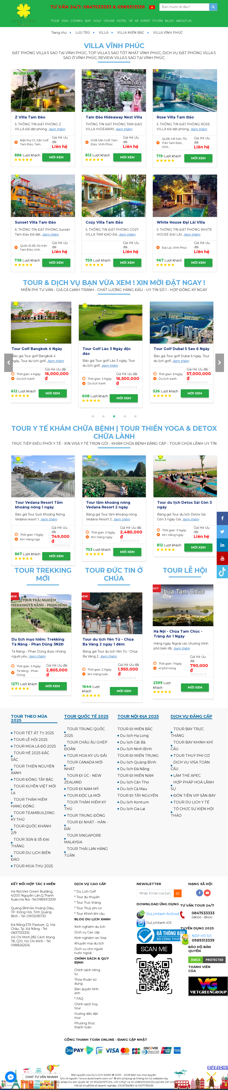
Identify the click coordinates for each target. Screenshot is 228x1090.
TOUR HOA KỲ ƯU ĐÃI (87, 756)
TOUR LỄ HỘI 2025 (31, 740)
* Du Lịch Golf (85, 891)
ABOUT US (184, 20)
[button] (92, 416)
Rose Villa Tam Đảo (175, 117)
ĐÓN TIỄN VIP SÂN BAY (194, 795)
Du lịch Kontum (134, 802)
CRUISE (109, 20)
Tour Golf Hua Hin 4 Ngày (181, 349)
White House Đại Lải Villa (181, 222)
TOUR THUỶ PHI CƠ (191, 756)
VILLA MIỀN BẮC (130, 33)
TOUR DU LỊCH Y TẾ (191, 802)
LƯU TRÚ (82, 33)
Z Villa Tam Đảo (30, 117)
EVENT (145, 20)
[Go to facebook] (10, 1076)
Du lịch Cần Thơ (134, 782)
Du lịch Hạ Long (134, 736)
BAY (88, 20)
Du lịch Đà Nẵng (134, 769)
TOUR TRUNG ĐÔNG (86, 815)
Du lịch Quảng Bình (138, 762)
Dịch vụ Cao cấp (87, 932)
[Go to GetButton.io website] (11, 1085)
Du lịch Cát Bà (132, 742)
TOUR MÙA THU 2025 (33, 866)
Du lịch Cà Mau (133, 789)
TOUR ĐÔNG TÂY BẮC (33, 779)
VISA (64, 20)
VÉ (131, 20)
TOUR (55, 20)
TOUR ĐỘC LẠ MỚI (84, 795)
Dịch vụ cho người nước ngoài (88, 951)
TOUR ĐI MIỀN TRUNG (138, 756)
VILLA (103, 33)
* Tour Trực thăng (87, 903)
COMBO (76, 20)
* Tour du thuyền (87, 897)
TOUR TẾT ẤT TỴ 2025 (34, 733)
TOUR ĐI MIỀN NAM (135, 775)
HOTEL (122, 20)
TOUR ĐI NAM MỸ (83, 789)
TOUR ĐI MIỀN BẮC (135, 729)
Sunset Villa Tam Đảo (35, 222)
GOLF (97, 20)
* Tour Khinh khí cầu (89, 914)
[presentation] (8, 363)
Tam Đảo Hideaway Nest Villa (114, 117)
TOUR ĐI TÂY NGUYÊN (137, 795)
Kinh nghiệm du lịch (89, 927)
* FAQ (78, 999)
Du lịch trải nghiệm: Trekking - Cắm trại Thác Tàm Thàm (39, 644)
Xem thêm (57, 129)
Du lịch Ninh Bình (136, 749)
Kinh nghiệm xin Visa (90, 938)
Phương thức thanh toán (84, 1025)
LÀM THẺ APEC (187, 775)
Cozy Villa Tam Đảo (104, 222)
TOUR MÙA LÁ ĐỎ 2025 (35, 746)
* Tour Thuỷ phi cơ (88, 908)
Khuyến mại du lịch (89, 943)
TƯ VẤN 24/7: (97, 7)
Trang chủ (59, 33)
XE (137, 20)
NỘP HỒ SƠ (201, 936)
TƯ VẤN (157, 20)
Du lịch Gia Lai (132, 809)
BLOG (169, 20)
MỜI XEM (56, 157)
